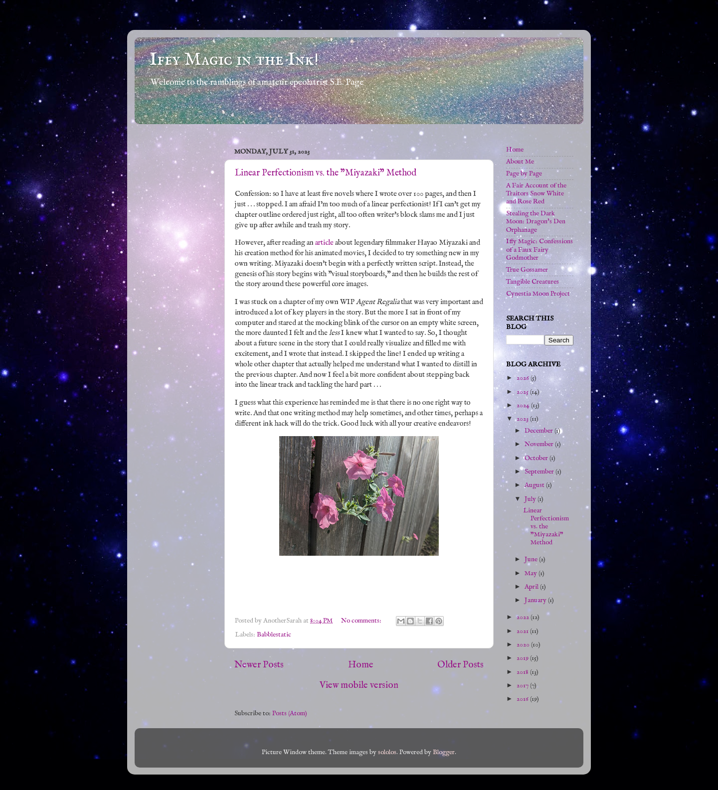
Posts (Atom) (289, 713)
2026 (524, 378)
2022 (524, 617)
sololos (387, 752)
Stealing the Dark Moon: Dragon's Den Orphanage (535, 221)
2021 (523, 631)
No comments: (362, 621)
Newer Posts (259, 665)
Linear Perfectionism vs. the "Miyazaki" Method (325, 173)
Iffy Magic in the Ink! (234, 59)
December (539, 431)
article (324, 242)
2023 (523, 419)
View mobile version (359, 685)
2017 (523, 685)
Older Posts (460, 665)
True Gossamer (527, 270)
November (540, 444)
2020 (524, 644)
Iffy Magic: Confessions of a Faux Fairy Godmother (539, 249)
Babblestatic (274, 635)
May (531, 573)
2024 (524, 405)
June (532, 559)
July (531, 499)
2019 (523, 658)
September (540, 472)
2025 (523, 392)
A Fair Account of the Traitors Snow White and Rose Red (536, 193)
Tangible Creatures (532, 282)
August (535, 485)
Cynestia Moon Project (538, 294)
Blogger (444, 752)
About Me (520, 162)
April (532, 587)
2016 (523, 699)
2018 (523, 672)
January (536, 600)
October (537, 458)
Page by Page (524, 173)
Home (360, 665)
